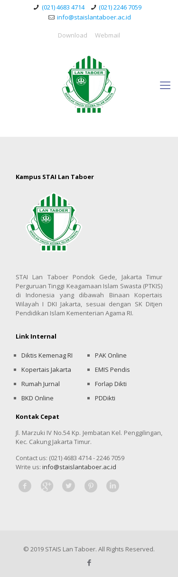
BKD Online (37, 398)
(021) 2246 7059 (120, 7)
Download (72, 35)
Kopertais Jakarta (46, 369)
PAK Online (111, 355)
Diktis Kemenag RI (47, 355)
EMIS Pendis (112, 369)
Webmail (107, 35)
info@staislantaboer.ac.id (94, 17)
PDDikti (105, 398)
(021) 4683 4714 (63, 7)
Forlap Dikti (111, 383)
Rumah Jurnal (40, 383)
